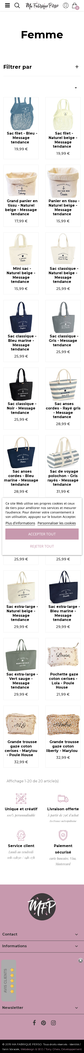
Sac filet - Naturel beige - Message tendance (63, 140)
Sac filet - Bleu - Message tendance (22, 137)
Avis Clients (5, 981)
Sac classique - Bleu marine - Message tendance (22, 342)
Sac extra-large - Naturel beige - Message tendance (22, 613)
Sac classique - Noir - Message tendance (22, 408)
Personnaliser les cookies (57, 523)
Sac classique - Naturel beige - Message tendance (63, 275)
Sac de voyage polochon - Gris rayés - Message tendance (63, 478)
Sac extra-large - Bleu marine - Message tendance (64, 613)
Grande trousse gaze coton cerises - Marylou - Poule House (21, 748)
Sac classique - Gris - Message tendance (63, 340)
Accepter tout (42, 534)
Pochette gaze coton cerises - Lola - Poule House (63, 680)
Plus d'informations (20, 523)
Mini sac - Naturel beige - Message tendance (21, 275)
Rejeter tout (42, 546)
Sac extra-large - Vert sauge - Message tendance (22, 680)
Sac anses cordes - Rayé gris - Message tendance (63, 410)
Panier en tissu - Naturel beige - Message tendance (64, 207)
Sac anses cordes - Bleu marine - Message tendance (21, 478)
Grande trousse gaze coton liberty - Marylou (62, 746)
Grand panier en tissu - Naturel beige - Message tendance (21, 207)
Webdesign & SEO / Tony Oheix (40, 1049)
